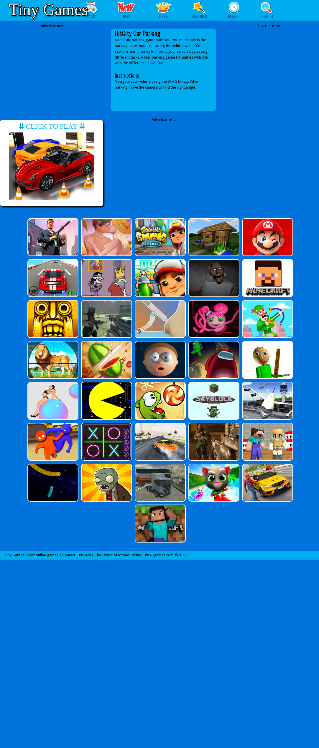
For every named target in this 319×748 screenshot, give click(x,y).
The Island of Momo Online (118, 555)
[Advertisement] (52, 70)
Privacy (85, 555)
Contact (68, 555)
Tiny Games (48, 10)
